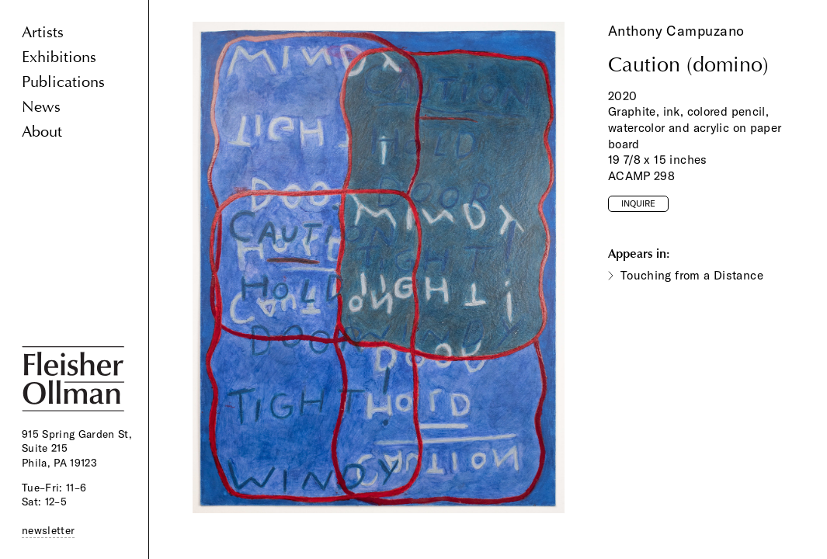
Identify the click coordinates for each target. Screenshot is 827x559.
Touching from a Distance (691, 275)
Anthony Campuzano (676, 31)
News (41, 106)
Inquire (638, 203)
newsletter (48, 530)
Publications (63, 82)
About (42, 131)
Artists (43, 32)
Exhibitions (59, 57)
